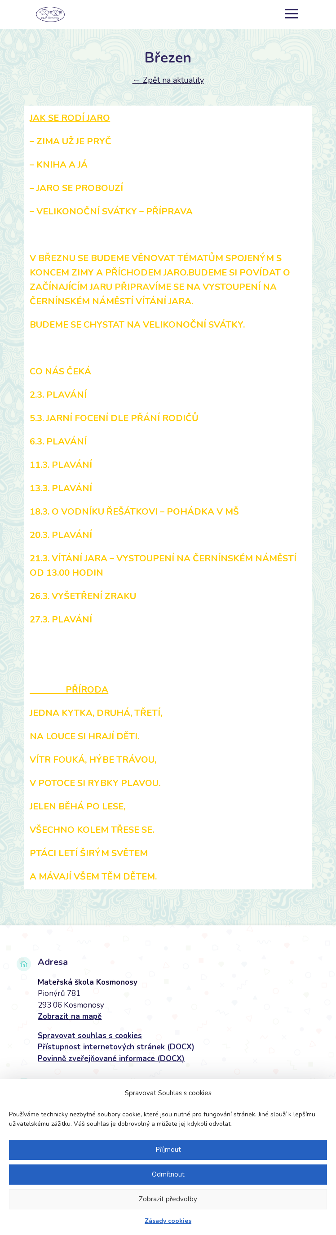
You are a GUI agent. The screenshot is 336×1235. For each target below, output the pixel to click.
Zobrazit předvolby (168, 1199)
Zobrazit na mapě (70, 1016)
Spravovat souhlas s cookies (90, 1036)
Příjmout (168, 1149)
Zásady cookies (168, 1221)
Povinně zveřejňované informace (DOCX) (111, 1058)
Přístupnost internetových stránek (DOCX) (116, 1047)
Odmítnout (168, 1174)
